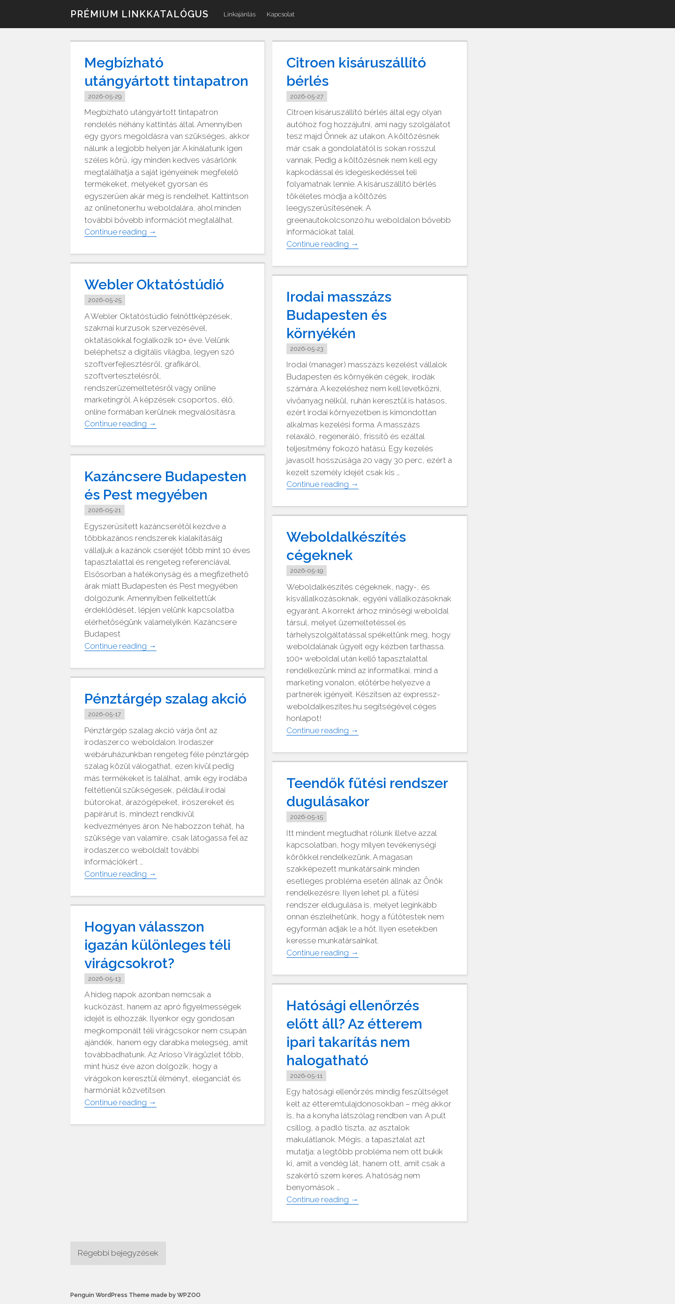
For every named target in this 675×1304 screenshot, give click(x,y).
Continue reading (120, 232)
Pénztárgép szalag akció (165, 698)
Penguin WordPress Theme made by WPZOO (135, 1294)
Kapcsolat (280, 14)
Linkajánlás (239, 14)
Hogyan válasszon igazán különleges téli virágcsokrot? (157, 944)
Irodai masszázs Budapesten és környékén (338, 314)
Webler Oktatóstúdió (154, 284)
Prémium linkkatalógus (139, 14)
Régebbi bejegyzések (118, 1253)
